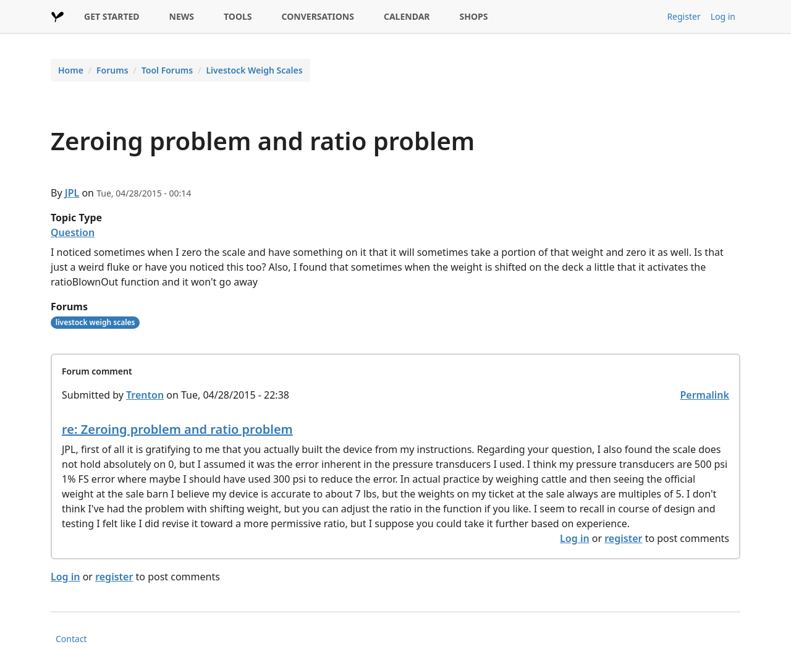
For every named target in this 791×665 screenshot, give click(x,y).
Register (683, 16)
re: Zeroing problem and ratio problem (177, 429)
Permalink (704, 395)
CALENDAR (407, 16)
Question (73, 232)
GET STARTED (112, 16)
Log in (723, 16)
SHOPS (474, 16)
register (623, 538)
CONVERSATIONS (318, 16)
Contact (71, 639)
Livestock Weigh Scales (254, 70)
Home (70, 70)
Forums (112, 70)
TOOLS (238, 16)
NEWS (181, 16)
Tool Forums (167, 70)
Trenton (145, 395)
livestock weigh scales (95, 322)
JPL (72, 193)
